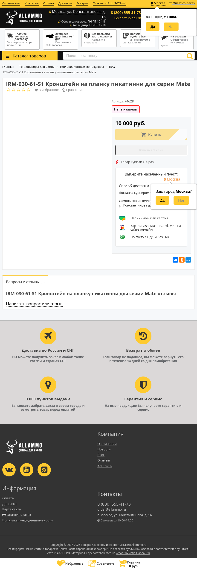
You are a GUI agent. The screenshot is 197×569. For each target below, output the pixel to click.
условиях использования (133, 553)
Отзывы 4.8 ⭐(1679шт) (109, 3)
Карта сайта (11, 509)
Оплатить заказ (182, 3)
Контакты (32, 3)
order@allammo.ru (111, 509)
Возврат (82, 3)
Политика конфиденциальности (27, 520)
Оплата (48, 3)
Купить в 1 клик (151, 150)
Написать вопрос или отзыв (34, 303)
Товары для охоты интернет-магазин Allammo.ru (114, 545)
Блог (100, 455)
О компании (11, 3)
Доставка (65, 3)
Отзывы (103, 460)
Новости (103, 449)
